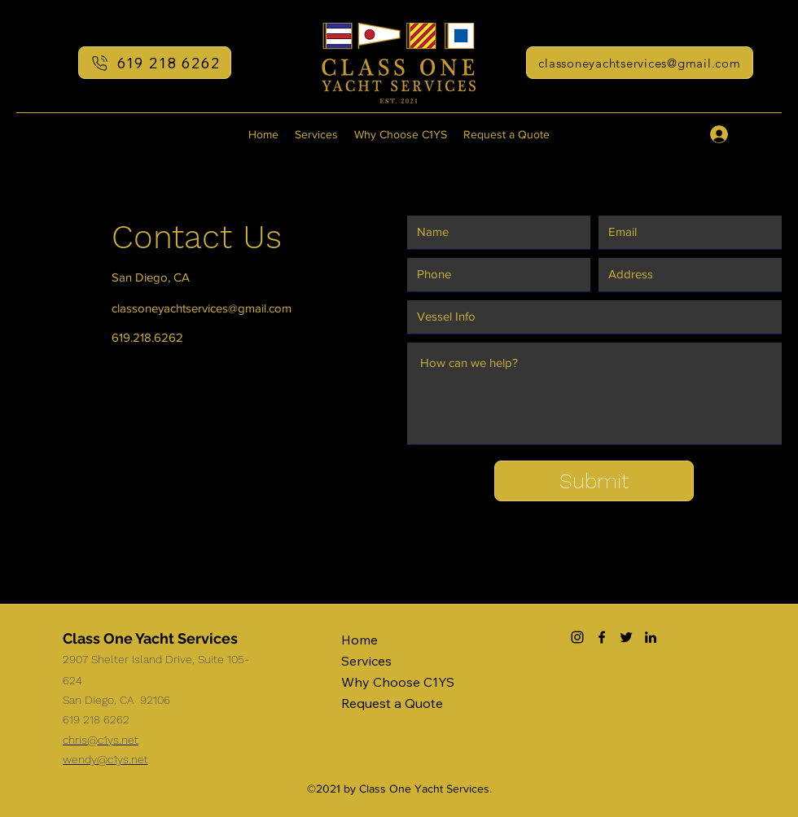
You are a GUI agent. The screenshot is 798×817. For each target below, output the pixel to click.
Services (366, 661)
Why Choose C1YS (397, 682)
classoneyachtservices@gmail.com (202, 308)
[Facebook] (602, 637)
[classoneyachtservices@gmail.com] (639, 62)
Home (359, 639)
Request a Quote (392, 703)
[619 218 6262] (154, 62)
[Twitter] (626, 637)
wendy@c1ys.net (105, 759)
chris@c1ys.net (100, 739)
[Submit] (594, 481)
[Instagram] (577, 637)
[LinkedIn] (650, 637)
